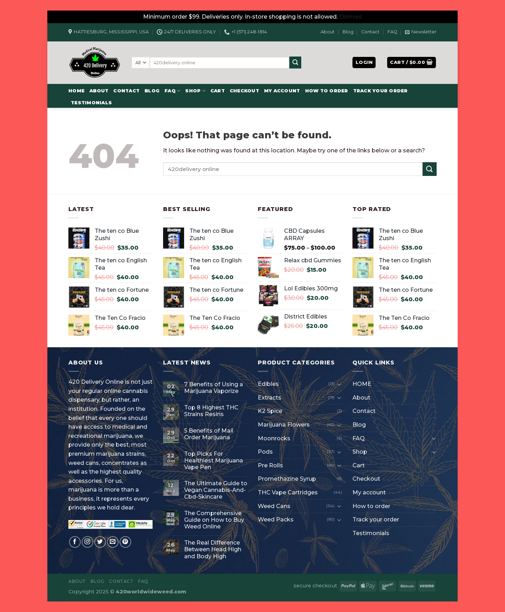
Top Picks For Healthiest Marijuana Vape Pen (213, 460)
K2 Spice (270, 411)
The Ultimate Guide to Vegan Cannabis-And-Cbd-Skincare (215, 490)
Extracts (269, 397)
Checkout (244, 90)
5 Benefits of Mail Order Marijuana (208, 434)
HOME (76, 90)
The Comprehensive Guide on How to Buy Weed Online (214, 520)
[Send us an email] (113, 542)
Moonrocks (274, 438)
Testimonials (91, 102)
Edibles (268, 384)
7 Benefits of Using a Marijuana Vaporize (213, 387)
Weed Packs (276, 519)
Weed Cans (274, 506)
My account (282, 90)
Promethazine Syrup (287, 478)
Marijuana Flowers (284, 424)
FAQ (392, 31)
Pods (265, 451)
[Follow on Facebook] (75, 542)
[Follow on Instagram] (87, 542)
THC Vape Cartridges (288, 492)
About (328, 31)
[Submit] (295, 62)
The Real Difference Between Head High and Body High (212, 549)
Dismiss (350, 16)
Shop (195, 90)
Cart (217, 90)
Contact (370, 31)
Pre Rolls (270, 465)
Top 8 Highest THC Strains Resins (211, 410)
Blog (348, 31)
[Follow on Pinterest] (125, 542)
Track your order (380, 90)
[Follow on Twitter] (100, 542)
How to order (326, 90)
